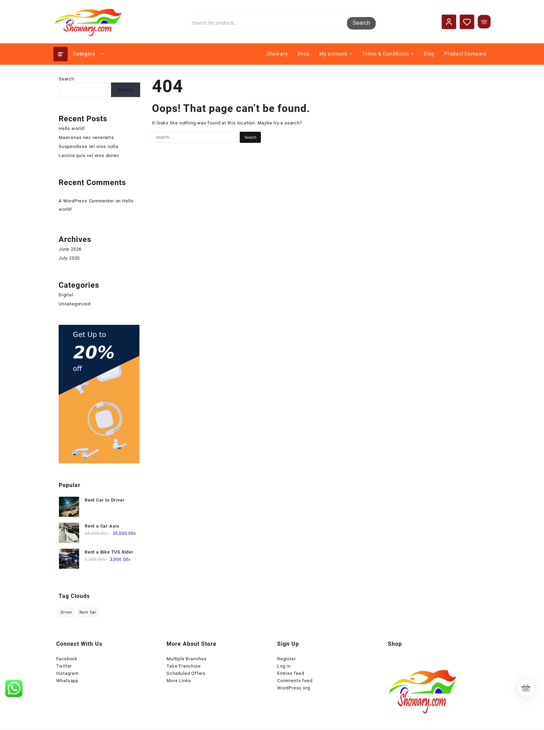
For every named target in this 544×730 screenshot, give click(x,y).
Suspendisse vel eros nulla (88, 146)
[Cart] (484, 21)
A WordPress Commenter (86, 200)
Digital (66, 294)
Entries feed (290, 673)
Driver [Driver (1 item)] (67, 612)
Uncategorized (74, 303)
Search (361, 21)
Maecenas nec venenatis (86, 137)
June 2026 (70, 249)
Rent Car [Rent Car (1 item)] (87, 612)
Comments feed (294, 680)
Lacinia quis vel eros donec (89, 155)
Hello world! (72, 128)
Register (286, 658)
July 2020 (69, 258)
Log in (284, 666)
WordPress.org (293, 687)
